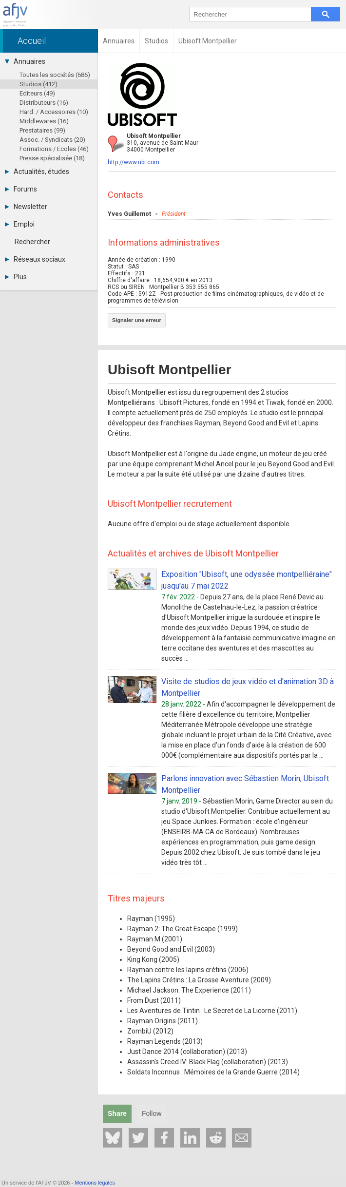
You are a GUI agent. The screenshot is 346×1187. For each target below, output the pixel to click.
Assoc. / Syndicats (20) (52, 139)
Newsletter (26, 207)
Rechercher (32, 242)
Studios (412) (38, 84)
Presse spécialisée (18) (52, 158)
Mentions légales (95, 1183)
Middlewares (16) (44, 121)
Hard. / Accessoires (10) (53, 111)
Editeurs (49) (37, 93)
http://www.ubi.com (133, 162)
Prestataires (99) (42, 130)
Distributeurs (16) (43, 102)
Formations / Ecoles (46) (54, 149)
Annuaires (25, 61)
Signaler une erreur (136, 320)
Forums (21, 189)
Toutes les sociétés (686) (54, 74)
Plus (16, 277)
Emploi (20, 224)
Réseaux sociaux (35, 259)
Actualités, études (37, 171)
